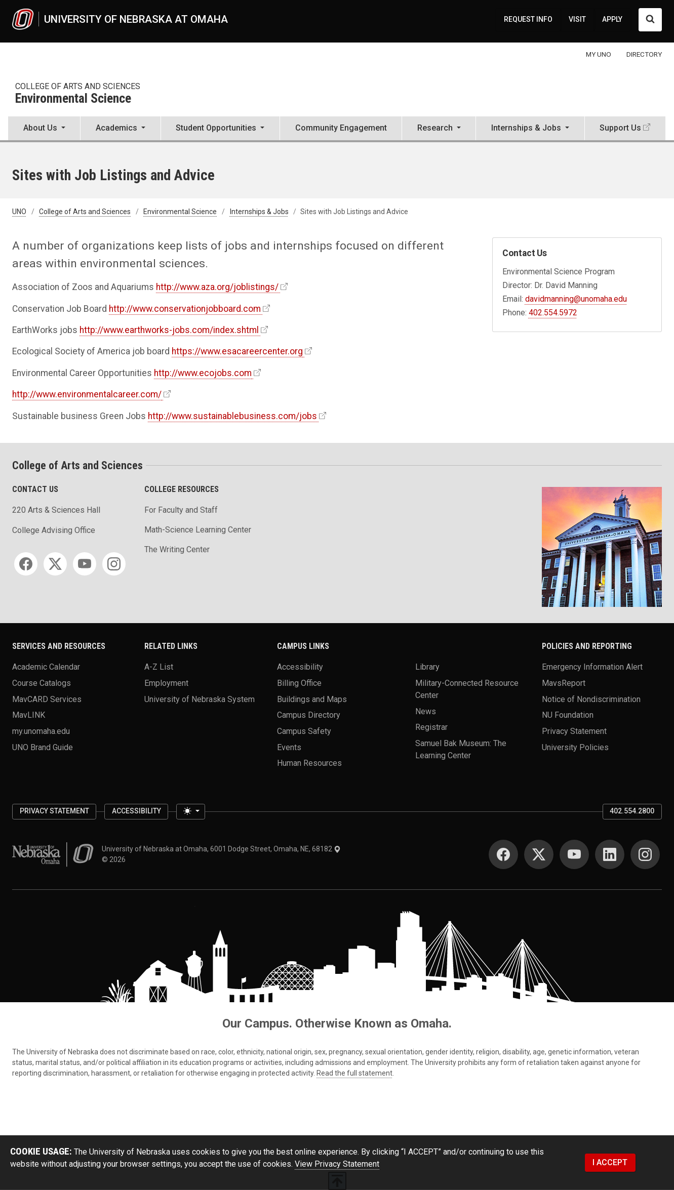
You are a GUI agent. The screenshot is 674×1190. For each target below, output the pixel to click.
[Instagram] (114, 564)
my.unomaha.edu (41, 730)
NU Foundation (567, 715)
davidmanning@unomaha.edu (576, 299)
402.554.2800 (632, 811)
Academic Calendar (46, 667)
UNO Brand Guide (42, 747)
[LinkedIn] (609, 854)
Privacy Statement (574, 730)
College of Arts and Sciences (77, 86)
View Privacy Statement (337, 1164)
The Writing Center (177, 549)
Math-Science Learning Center (197, 530)
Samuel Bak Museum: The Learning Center (460, 749)
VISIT (577, 19)
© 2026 (115, 859)
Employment (166, 682)
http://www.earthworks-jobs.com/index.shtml (169, 330)
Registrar (431, 727)
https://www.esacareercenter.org (237, 351)
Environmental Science (73, 99)
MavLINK (28, 715)
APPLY (612, 19)
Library (427, 667)
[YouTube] (84, 564)
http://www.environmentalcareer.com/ (87, 394)
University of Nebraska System (199, 699)
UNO (19, 212)
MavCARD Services (47, 699)
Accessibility (300, 667)
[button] (44, 129)
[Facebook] (25, 564)
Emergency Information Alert (592, 667)
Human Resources (309, 763)
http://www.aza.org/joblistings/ (217, 287)
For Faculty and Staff (181, 510)
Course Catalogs (41, 682)
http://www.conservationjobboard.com (185, 309)
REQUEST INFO (528, 19)
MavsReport (563, 682)
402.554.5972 (553, 312)
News (425, 711)
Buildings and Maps (312, 699)
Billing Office (299, 682)
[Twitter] (55, 564)
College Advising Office (53, 530)
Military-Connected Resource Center (467, 689)
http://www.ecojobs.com (203, 373)
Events (289, 747)
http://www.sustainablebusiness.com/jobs (232, 416)
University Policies (575, 747)
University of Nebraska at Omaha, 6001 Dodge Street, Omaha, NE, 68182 (221, 849)
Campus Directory (308, 715)
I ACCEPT (609, 1162)
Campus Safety (304, 730)
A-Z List (158, 667)
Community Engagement (341, 128)
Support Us (620, 128)
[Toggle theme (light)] (190, 812)
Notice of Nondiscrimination (591, 699)
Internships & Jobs (259, 212)
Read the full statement (354, 1073)
